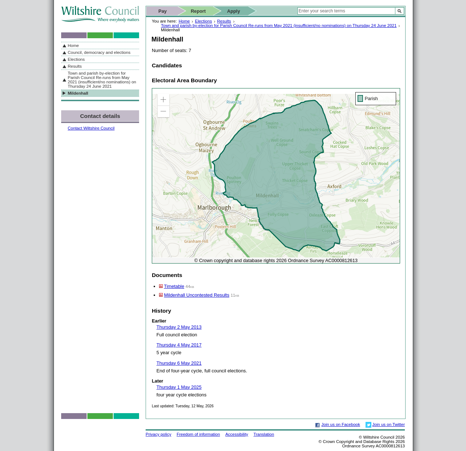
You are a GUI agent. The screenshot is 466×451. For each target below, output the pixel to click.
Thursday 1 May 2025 (179, 387)
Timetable (174, 286)
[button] (163, 100)
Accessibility (236, 434)
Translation (263, 434)
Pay (162, 11)
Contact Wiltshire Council (91, 128)
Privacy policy (158, 434)
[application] (276, 175)
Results (224, 21)
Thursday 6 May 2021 (179, 363)
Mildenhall (78, 93)
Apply (233, 11)
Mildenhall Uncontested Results (196, 295)
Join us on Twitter (388, 424)
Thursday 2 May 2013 (179, 327)
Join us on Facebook (340, 424)
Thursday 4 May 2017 (179, 345)
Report (198, 11)
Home (184, 21)
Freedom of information (198, 434)
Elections (203, 21)
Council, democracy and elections (99, 52)
